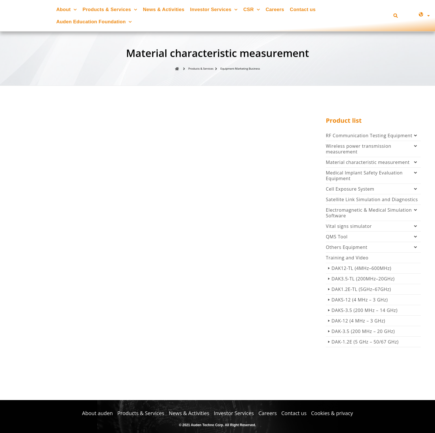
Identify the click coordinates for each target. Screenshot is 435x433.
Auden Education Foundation (94, 21)
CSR (251, 9)
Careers (275, 9)
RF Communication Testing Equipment (373, 137)
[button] (395, 15)
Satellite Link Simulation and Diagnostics (372, 201)
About (66, 9)
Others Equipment (373, 249)
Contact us (303, 9)
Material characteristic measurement (373, 164)
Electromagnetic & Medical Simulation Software (373, 214)
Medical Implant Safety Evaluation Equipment (373, 177)
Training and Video (347, 259)
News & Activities (163, 9)
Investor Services (214, 9)
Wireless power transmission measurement (373, 151)
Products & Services (110, 9)
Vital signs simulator (373, 228)
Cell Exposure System (373, 191)
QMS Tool (373, 238)
